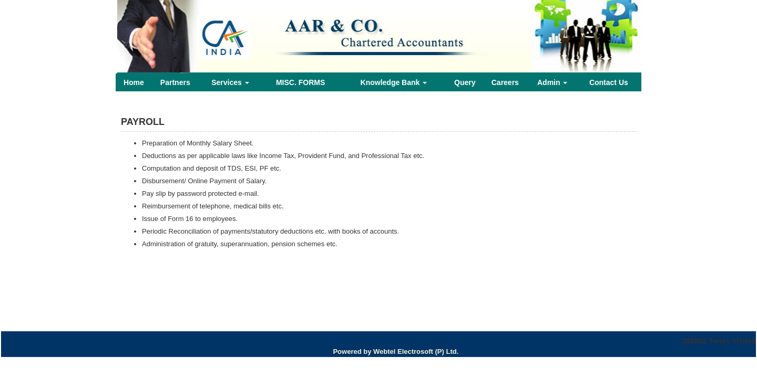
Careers (505, 82)
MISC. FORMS (300, 82)
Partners (175, 82)
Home (134, 82)
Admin (552, 82)
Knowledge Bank (394, 82)
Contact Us (608, 82)
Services (230, 82)
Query (464, 82)
